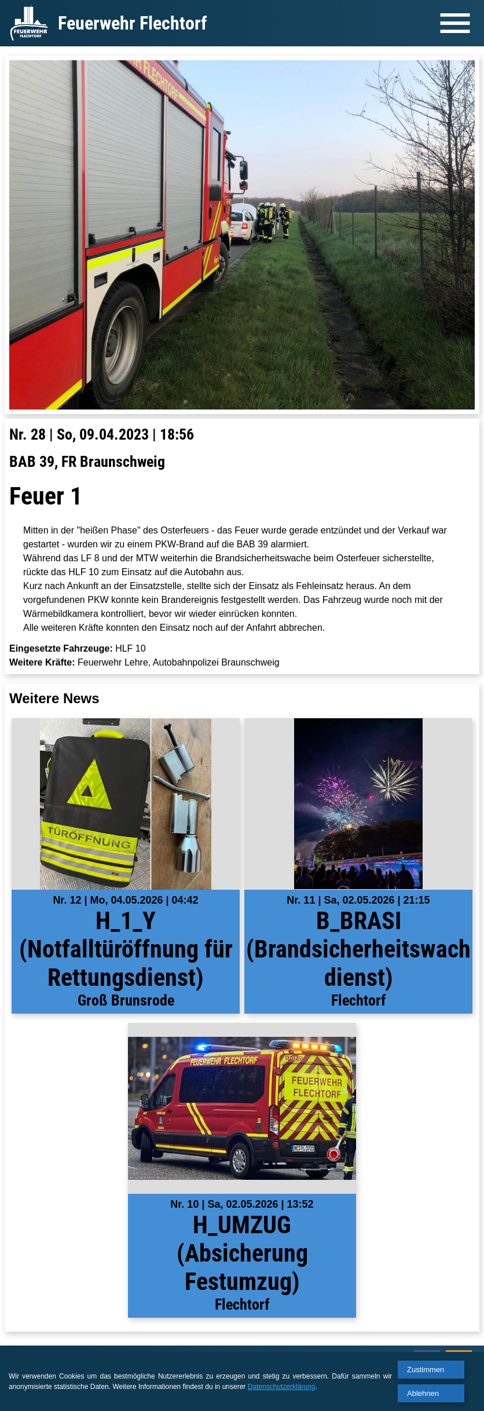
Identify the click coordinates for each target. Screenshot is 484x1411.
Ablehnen (423, 1393)
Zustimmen (425, 1369)
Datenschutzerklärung (282, 1387)
